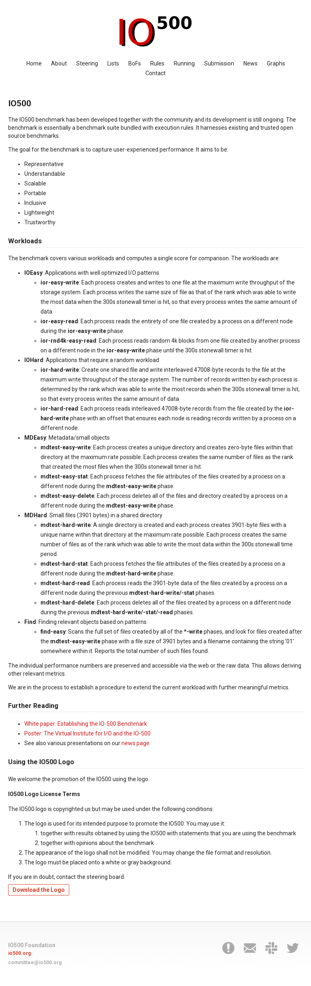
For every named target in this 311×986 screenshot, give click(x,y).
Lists (113, 63)
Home (34, 63)
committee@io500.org (35, 962)
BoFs (134, 63)
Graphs (276, 63)
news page (135, 743)
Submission (219, 63)
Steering (87, 63)
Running (184, 63)
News (250, 63)
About (59, 63)
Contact (155, 73)
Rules (157, 63)
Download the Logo (39, 890)
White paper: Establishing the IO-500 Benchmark (85, 724)
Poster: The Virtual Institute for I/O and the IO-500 (87, 733)
